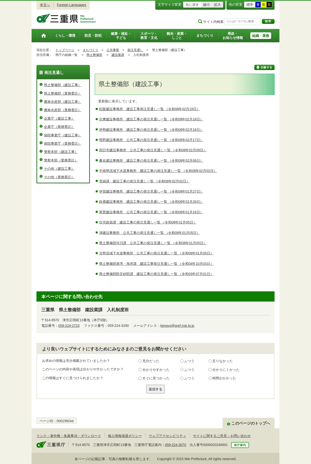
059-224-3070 (175, 445)
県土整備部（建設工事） (62, 85)
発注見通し (135, 50)
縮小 (206, 5)
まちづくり (90, 50)
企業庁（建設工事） (59, 118)
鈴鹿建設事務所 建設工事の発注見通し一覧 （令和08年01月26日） (151, 202)
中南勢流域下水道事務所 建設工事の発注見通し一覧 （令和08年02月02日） (158, 171)
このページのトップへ (250, 423)
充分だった (150, 361)
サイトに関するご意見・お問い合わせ (222, 436)
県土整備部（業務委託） (62, 93)
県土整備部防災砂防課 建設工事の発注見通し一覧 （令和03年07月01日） (156, 274)
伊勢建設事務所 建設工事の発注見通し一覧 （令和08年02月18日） (151, 130)
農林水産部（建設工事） (62, 102)
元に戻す (192, 5)
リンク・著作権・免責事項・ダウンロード (68, 436)
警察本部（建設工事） (61, 152)
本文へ (45, 5)
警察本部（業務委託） (61, 160)
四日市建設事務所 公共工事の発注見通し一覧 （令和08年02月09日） (153, 150)
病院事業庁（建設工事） (62, 135)
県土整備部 (94, 55)
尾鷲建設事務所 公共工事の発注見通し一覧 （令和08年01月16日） (151, 212)
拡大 (217, 5)
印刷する (264, 67)
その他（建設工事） (59, 168)
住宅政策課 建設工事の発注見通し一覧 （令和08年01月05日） (148, 222)
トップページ (64, 50)
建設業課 (118, 55)
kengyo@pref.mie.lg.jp (177, 326)
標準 (249, 5)
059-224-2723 (68, 326)
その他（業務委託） (59, 177)
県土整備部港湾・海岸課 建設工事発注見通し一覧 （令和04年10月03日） (156, 264)
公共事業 (112, 50)
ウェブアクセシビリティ (167, 436)
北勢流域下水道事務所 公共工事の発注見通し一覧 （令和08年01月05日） (156, 253)
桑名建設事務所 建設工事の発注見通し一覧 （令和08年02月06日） (151, 160)
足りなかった (222, 361)
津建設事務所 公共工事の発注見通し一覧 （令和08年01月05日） (149, 233)
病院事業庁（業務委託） (62, 143)
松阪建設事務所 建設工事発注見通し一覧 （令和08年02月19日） (149, 109)
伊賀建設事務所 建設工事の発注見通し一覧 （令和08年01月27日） (151, 191)
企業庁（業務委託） (59, 127)
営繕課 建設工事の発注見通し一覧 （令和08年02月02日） (144, 181)
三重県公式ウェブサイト (66, 18)
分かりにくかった (226, 370)
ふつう (189, 361)
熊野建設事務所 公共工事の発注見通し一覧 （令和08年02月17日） (151, 140)
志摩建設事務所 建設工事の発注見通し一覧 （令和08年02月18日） (151, 119)
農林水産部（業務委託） (62, 110)
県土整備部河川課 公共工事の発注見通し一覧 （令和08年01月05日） (153, 243)
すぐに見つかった (156, 378)
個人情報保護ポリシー (125, 436)
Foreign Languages (71, 5)
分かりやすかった (156, 370)
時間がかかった (224, 378)
